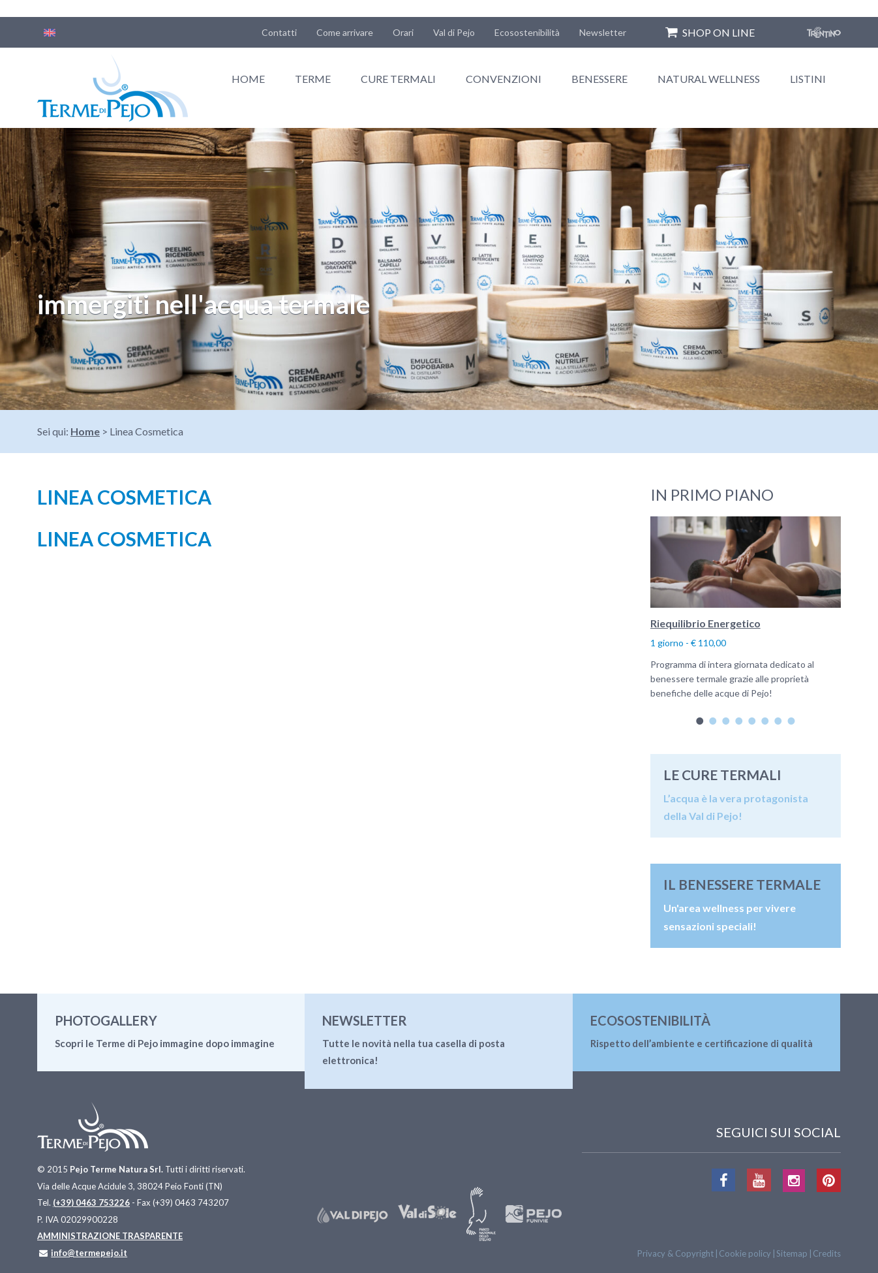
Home (248, 78)
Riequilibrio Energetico (705, 623)
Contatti (279, 32)
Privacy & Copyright (675, 1253)
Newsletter (602, 32)
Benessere (599, 78)
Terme (313, 78)
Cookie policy (745, 1253)
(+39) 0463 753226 (91, 1202)
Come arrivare (344, 32)
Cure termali (398, 78)
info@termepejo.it (89, 1253)
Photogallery (106, 1020)
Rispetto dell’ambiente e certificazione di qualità (701, 1043)
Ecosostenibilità (527, 32)
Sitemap (792, 1253)
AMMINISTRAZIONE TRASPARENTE (110, 1236)
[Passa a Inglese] (49, 32)
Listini (808, 78)
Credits (827, 1253)
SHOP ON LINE (718, 32)
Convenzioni (503, 78)
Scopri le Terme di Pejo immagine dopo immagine (165, 1043)
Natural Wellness (709, 78)
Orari (403, 32)
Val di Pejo (454, 32)
